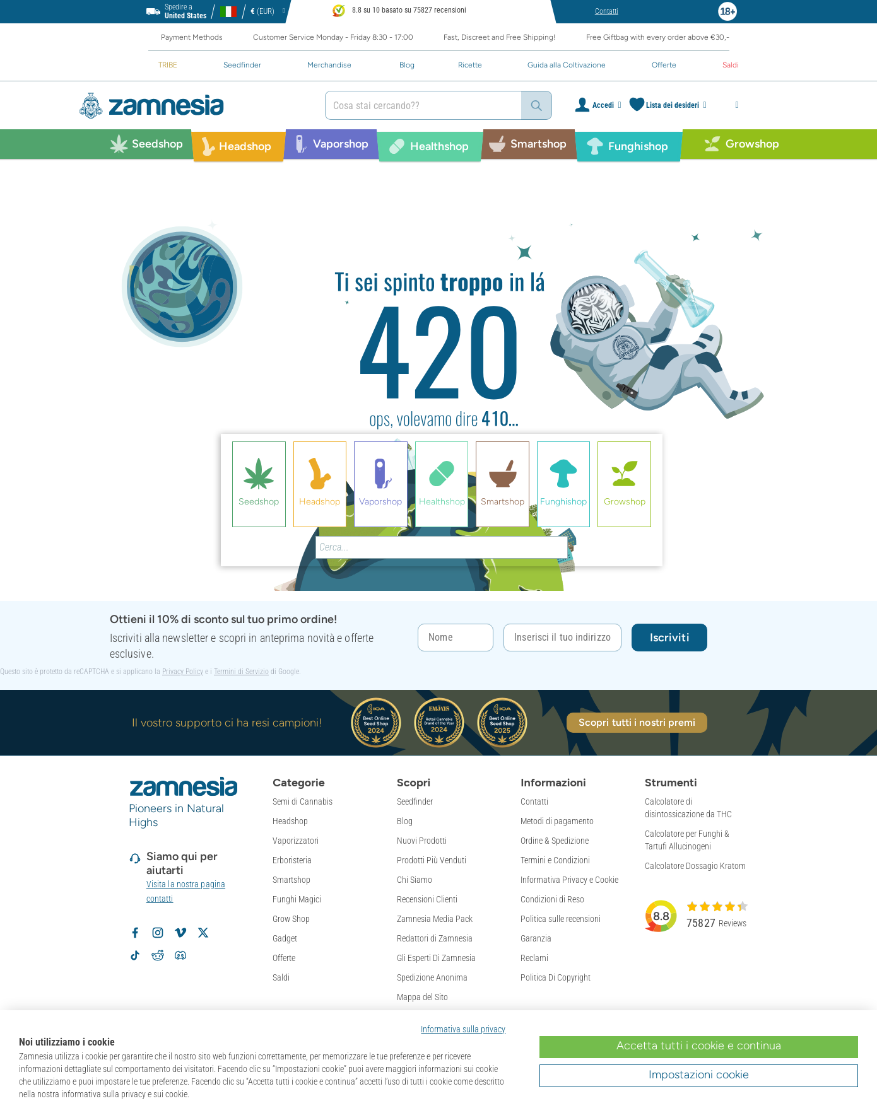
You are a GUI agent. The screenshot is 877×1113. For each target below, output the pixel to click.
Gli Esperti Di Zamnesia (436, 958)
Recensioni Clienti (427, 899)
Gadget (285, 938)
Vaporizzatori (296, 841)
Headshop (290, 821)
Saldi (281, 977)
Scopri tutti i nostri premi (637, 722)
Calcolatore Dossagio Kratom (695, 866)
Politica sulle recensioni (561, 919)
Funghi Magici (297, 899)
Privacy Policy (182, 671)
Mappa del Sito (422, 997)
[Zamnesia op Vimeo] (180, 932)
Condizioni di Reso (552, 899)
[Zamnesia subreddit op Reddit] (157, 955)
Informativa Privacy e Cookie (569, 880)
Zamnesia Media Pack (435, 919)
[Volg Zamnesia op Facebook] (135, 932)
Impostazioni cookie (699, 1074)
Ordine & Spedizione (555, 841)
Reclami (534, 958)
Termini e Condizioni (555, 860)
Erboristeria (292, 860)
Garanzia (536, 938)
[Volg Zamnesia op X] (203, 932)
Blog (405, 821)
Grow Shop (291, 919)
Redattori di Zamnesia (435, 938)
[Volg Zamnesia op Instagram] (157, 932)
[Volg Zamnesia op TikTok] (135, 955)
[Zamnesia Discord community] (180, 955)
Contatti (534, 801)
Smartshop (291, 880)
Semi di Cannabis (303, 801)
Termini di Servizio (241, 671)
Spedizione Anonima (432, 977)
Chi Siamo (414, 880)
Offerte (284, 958)
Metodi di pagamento (557, 821)
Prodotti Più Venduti (431, 860)
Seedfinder (415, 801)
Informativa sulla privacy (463, 1029)
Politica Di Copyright (556, 977)
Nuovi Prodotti (422, 841)
